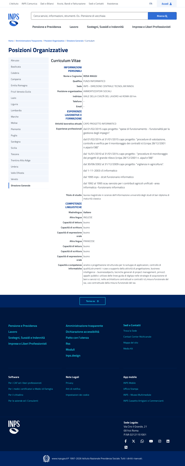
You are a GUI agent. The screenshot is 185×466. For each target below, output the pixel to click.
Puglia (14, 135)
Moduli (70, 349)
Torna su (92, 301)
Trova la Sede (130, 330)
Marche (14, 116)
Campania (16, 79)
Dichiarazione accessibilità (82, 331)
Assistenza (112, 3)
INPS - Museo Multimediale (137, 395)
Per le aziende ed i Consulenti (23, 400)
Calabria (15, 73)
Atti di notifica (73, 389)
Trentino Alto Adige (20, 160)
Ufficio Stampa (130, 389)
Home (11, 40)
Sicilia (14, 148)
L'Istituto (13, 3)
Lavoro (74, 26)
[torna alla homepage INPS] (13, 19)
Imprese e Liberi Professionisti (151, 26)
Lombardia (16, 110)
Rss (68, 343)
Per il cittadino (15, 395)
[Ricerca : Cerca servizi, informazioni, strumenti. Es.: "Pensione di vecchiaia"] (162, 16)
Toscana (15, 154)
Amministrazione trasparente (84, 325)
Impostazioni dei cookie (77, 395)
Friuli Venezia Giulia (21, 91)
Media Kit (128, 348)
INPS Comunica (29, 3)
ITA (152, 3)
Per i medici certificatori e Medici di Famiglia (30, 389)
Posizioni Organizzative (54, 40)
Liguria (14, 104)
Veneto (14, 179)
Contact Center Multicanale (137, 336)
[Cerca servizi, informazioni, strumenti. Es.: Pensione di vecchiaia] (103, 15)
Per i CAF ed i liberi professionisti (25, 383)
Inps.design (73, 355)
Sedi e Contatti (96, 3)
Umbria (14, 166)
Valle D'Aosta (17, 173)
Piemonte (16, 129)
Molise (14, 123)
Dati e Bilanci (47, 3)
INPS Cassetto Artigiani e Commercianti (143, 400)
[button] (167, 3)
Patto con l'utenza (77, 337)
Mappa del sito (130, 342)
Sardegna (15, 141)
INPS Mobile (129, 383)
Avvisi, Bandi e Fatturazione (71, 3)
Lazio (13, 98)
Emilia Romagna (19, 85)
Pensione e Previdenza (46, 26)
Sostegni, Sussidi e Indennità (105, 26)
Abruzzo (15, 60)
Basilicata (16, 66)
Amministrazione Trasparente (29, 40)
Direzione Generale (75, 40)
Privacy (69, 383)
